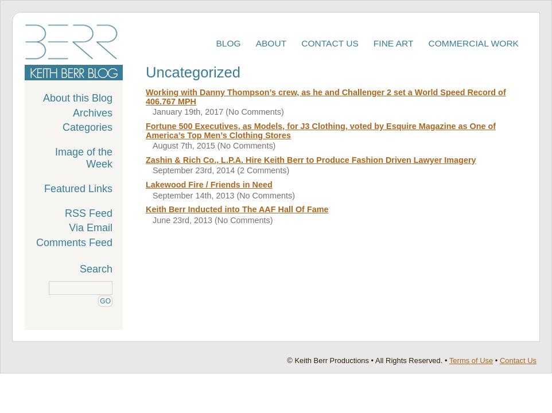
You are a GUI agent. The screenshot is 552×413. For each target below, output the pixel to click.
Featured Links (78, 188)
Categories (87, 127)
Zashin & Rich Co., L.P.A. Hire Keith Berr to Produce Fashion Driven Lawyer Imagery (311, 160)
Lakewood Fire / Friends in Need (209, 184)
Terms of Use (471, 360)
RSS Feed (88, 213)
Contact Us (330, 43)
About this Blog (77, 98)
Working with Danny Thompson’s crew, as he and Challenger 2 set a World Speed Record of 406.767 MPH (326, 97)
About (271, 43)
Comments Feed (74, 242)
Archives (92, 113)
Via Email (90, 227)
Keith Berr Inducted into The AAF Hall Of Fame (237, 209)
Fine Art (394, 43)
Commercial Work (474, 43)
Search (96, 269)
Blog (228, 43)
